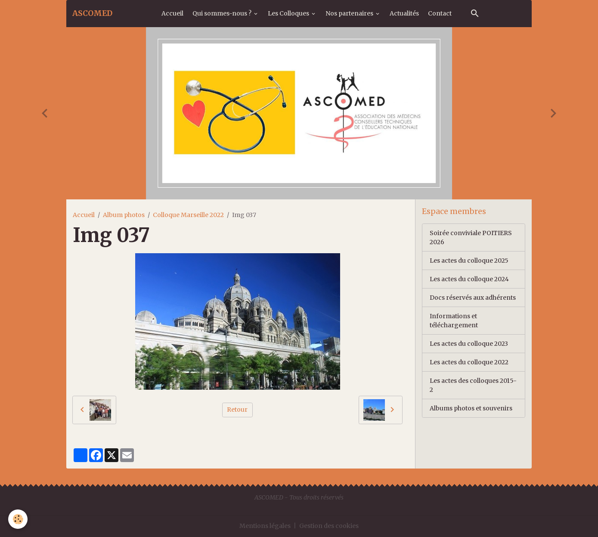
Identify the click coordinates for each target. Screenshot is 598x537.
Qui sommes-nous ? (222, 13)
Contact (440, 13)
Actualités (404, 13)
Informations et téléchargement (454, 320)
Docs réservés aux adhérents (473, 297)
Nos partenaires (350, 13)
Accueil (172, 13)
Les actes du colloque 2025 (469, 260)
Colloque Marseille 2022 (188, 215)
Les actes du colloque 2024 (469, 279)
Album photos (124, 215)
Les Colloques (289, 13)
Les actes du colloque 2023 (469, 344)
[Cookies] (18, 519)
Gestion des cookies (329, 526)
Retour (237, 409)
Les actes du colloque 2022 (469, 362)
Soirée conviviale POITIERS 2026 (471, 237)
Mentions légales (265, 526)
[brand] (92, 13)
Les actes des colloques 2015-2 (473, 385)
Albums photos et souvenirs (471, 408)
